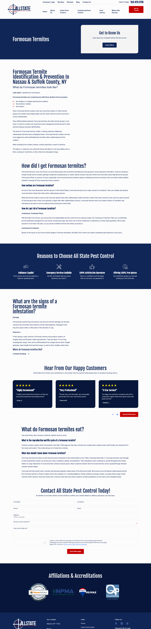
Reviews (70, 2)
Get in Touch (136, 9)
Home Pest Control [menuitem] (64, 12)
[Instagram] (122, 623)
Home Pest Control (87, 627)
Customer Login (49, 2)
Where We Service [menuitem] (116, 12)
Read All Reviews (129, 414)
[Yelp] (127, 623)
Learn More (109, 45)
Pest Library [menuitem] (102, 12)
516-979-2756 (137, 2)
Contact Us (87, 2)
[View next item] (117, 414)
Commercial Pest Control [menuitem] (84, 12)
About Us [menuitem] (52, 12)
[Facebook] (116, 623)
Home (83, 623)
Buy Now (61, 2)
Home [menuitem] (45, 12)
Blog (78, 2)
